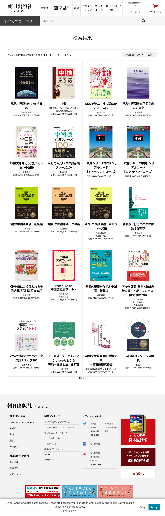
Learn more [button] (69, 511)
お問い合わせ (134, 12)
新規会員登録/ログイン (134, 4)
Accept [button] (154, 507)
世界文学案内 (50, 443)
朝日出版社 (20, 8)
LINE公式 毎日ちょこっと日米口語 (59, 427)
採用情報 (14, 468)
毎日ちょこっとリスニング (55, 432)
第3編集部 (94, 434)
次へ (84, 378)
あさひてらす (110, 431)
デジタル (14, 446)
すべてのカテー (20, 20)
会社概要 (14, 462)
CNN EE (61, 8)
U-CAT (47, 454)
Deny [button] (142, 507)
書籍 (76, 8)
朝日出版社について (113, 8)
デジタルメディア (87, 8)
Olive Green (49, 459)
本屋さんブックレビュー (54, 448)
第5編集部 (109, 423)
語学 (12, 440)
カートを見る (155, 11)
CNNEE (93, 460)
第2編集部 (94, 431)
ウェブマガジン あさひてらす (57, 421)
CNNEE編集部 (111, 427)
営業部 (93, 423)
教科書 (45, 8)
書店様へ (138, 474)
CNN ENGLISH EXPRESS (23, 422)
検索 (143, 20)
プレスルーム (99, 8)
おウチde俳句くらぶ (53, 438)
